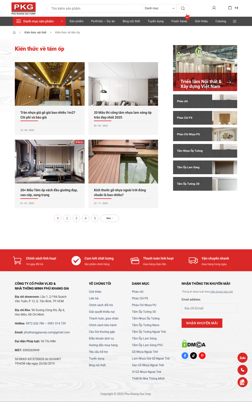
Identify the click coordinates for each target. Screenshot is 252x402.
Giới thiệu (201, 21)
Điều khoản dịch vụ (101, 338)
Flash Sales (179, 21)
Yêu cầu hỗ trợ (98, 352)
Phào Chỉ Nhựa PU (144, 305)
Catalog (220, 21)
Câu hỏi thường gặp (102, 332)
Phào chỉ (137, 292)
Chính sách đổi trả (101, 305)
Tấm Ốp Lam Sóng (144, 338)
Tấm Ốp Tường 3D (144, 312)
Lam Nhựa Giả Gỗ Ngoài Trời (151, 358)
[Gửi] (181, 8)
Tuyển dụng (156, 21)
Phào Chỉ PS (140, 298)
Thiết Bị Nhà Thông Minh (148, 378)
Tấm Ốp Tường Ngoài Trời (149, 332)
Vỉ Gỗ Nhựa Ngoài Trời (146, 372)
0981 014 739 (57, 323)
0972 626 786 (35, 323)
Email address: (191, 299)
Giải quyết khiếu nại (102, 312)
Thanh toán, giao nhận (104, 318)
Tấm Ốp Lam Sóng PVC (147, 345)
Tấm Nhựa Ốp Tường (146, 318)
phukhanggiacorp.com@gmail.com (47, 332)
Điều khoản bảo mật (221, 291)
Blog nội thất (131, 21)
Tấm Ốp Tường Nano (145, 325)
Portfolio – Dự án (103, 21)
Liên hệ (93, 298)
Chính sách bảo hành (103, 325)
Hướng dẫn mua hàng (103, 345)
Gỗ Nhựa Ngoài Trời (145, 352)
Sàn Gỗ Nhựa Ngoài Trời (148, 365)
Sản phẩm (76, 21)
